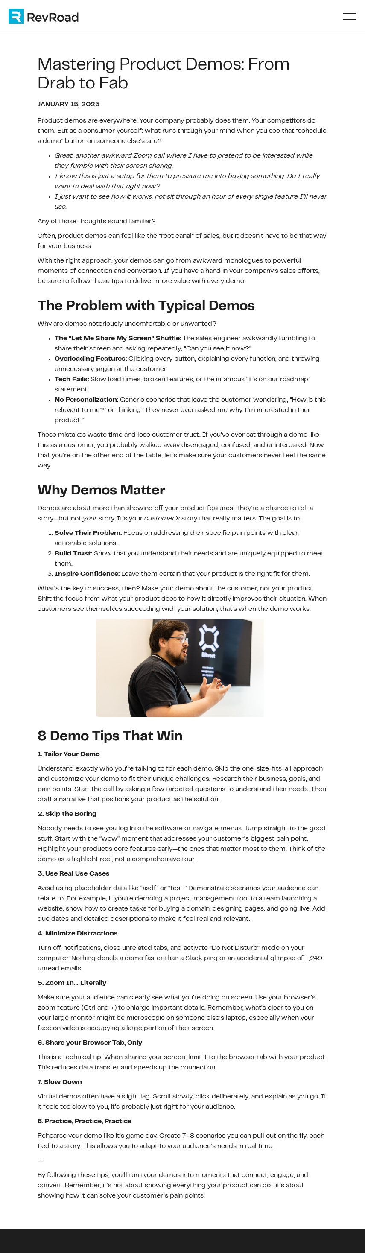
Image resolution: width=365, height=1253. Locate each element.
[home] (52, 16)
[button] (349, 16)
